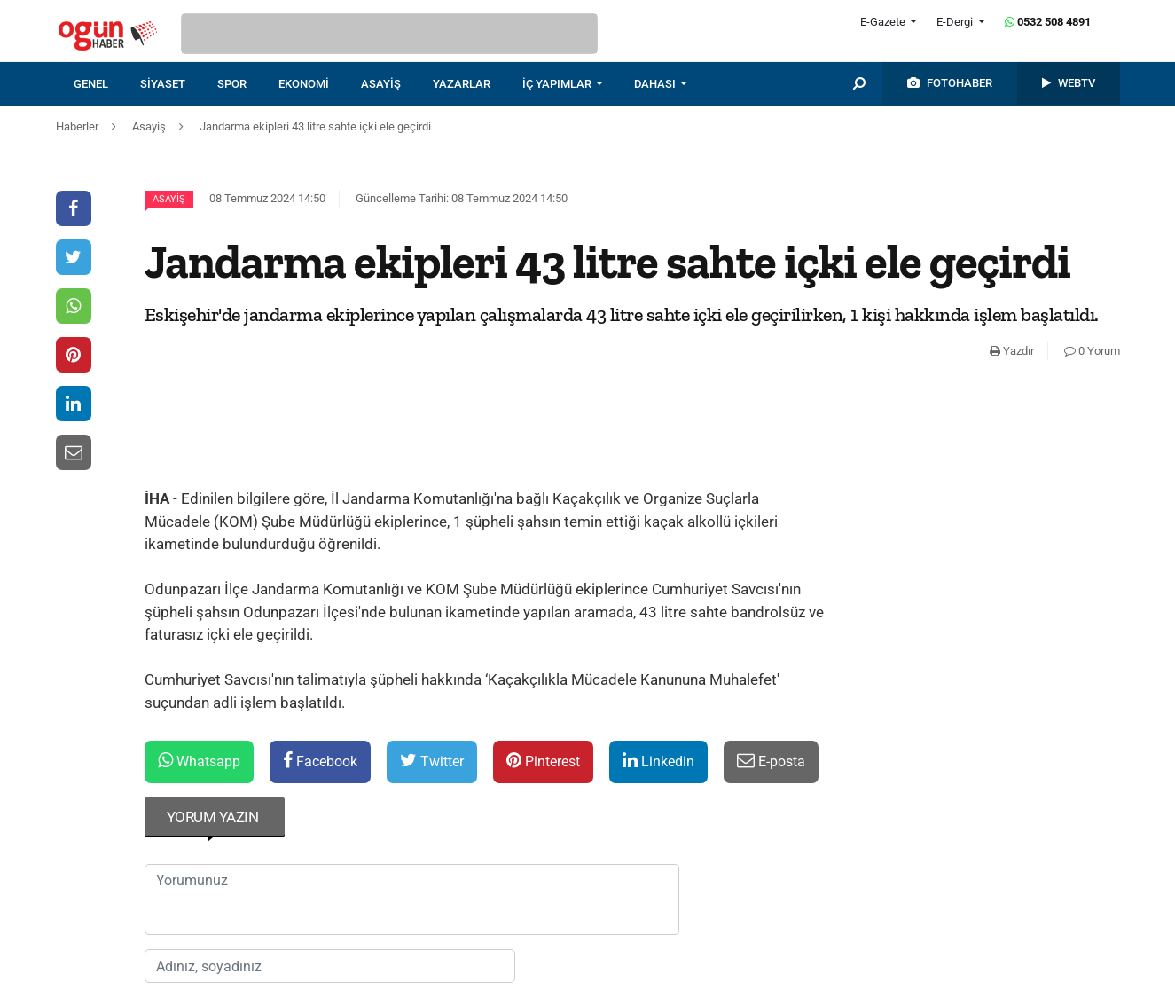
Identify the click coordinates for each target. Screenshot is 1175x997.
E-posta (771, 760)
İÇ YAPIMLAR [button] (558, 83)
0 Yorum (1092, 350)
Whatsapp (199, 760)
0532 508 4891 (1048, 21)
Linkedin (658, 760)
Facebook (320, 760)
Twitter (432, 760)
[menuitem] (107, 84)
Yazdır (1012, 350)
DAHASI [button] (656, 83)
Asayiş (169, 199)
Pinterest (543, 760)
